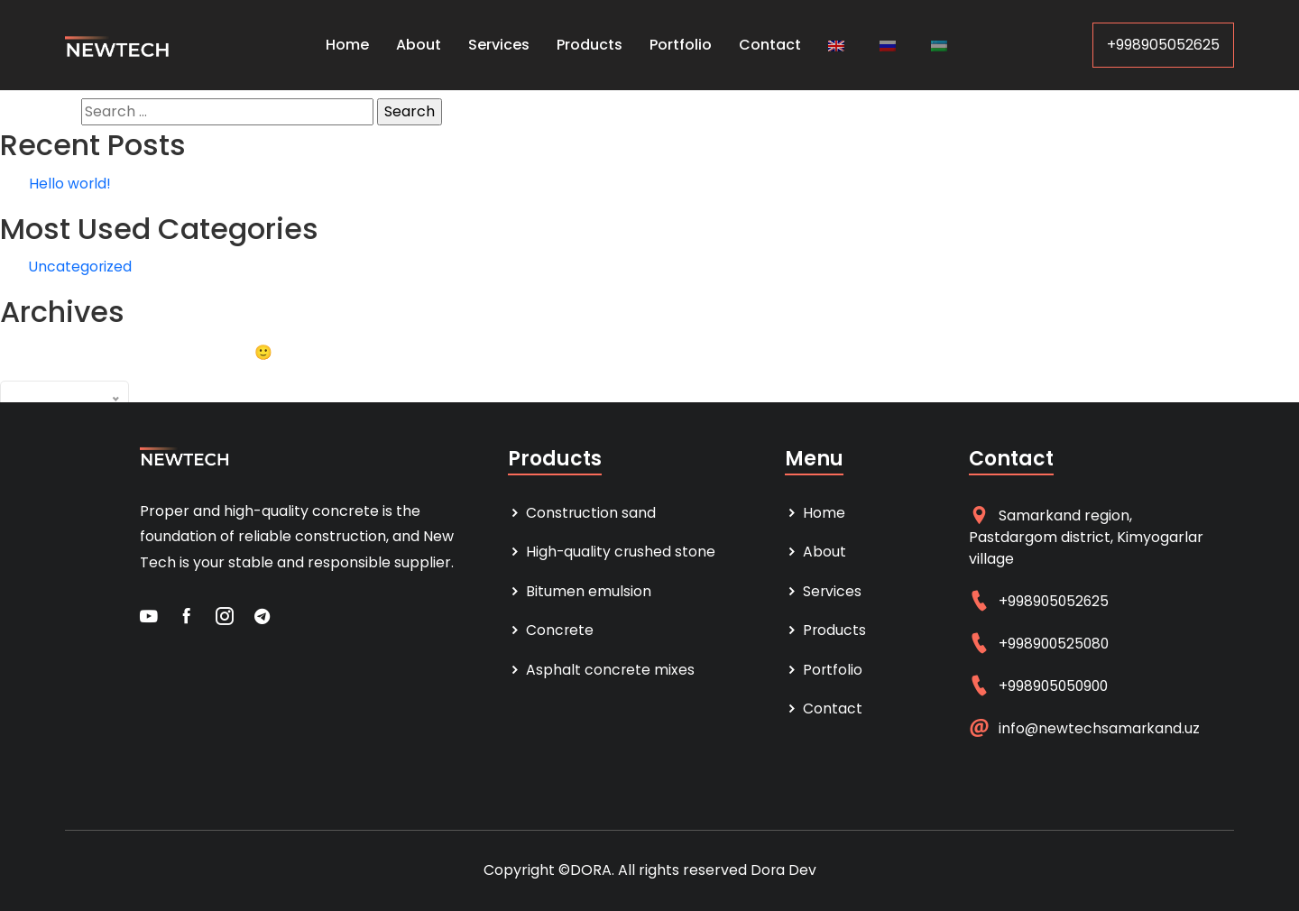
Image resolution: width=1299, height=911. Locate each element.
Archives (159, 391)
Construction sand (582, 512)
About (418, 44)
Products (589, 44)
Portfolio (681, 44)
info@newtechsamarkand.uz (1100, 728)
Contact (770, 44)
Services (499, 44)
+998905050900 (1055, 686)
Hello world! (70, 183)
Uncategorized (81, 266)
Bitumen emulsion (579, 592)
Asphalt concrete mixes (602, 671)
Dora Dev (783, 870)
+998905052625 (1163, 44)
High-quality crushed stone (612, 552)
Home (347, 44)
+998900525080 (1055, 643)
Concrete (551, 631)
